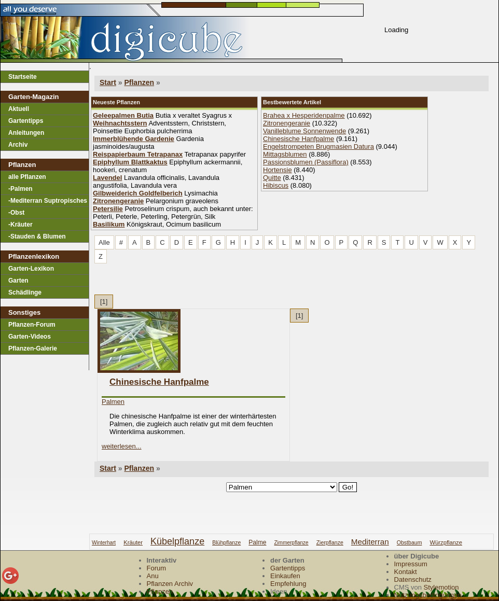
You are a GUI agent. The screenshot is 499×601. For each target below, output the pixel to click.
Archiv (17, 144)
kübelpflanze (177, 541)
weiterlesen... (122, 446)
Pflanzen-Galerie (32, 348)
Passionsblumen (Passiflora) (306, 162)
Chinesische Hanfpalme (298, 139)
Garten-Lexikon (31, 268)
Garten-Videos (29, 336)
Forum (157, 568)
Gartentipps (25, 120)
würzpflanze (445, 542)
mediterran (370, 541)
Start (108, 82)
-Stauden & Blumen (37, 236)
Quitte (272, 177)
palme (257, 542)
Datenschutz (413, 579)
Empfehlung (288, 584)
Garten (18, 280)
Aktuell (18, 109)
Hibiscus (275, 185)
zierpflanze (329, 542)
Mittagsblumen (285, 154)
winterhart (104, 543)
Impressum (410, 564)
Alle (104, 242)
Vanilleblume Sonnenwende (304, 131)
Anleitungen (26, 132)
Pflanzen (139, 82)
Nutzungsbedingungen (428, 595)
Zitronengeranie (286, 123)
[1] (103, 301)
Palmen (113, 402)
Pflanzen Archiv (170, 584)
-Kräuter (20, 224)
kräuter (133, 542)
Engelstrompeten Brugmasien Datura (318, 146)
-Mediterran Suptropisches (47, 200)
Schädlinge (24, 292)
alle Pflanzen (27, 176)
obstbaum (409, 542)
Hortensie (277, 170)
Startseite (22, 76)
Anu (153, 576)
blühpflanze (226, 542)
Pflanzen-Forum (32, 324)
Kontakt (405, 572)
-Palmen (20, 188)
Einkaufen (285, 576)
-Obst (16, 212)
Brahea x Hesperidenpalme (304, 115)
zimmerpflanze (291, 543)
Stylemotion (441, 587)
